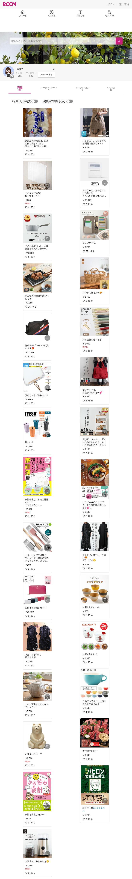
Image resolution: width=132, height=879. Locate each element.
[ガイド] (111, 4)
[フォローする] (46, 75)
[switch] (34, 101)
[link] (37, 122)
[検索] (119, 41)
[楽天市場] (124, 4)
